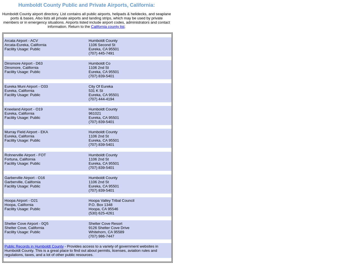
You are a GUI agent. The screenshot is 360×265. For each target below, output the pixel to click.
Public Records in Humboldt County (34, 246)
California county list (108, 26)
